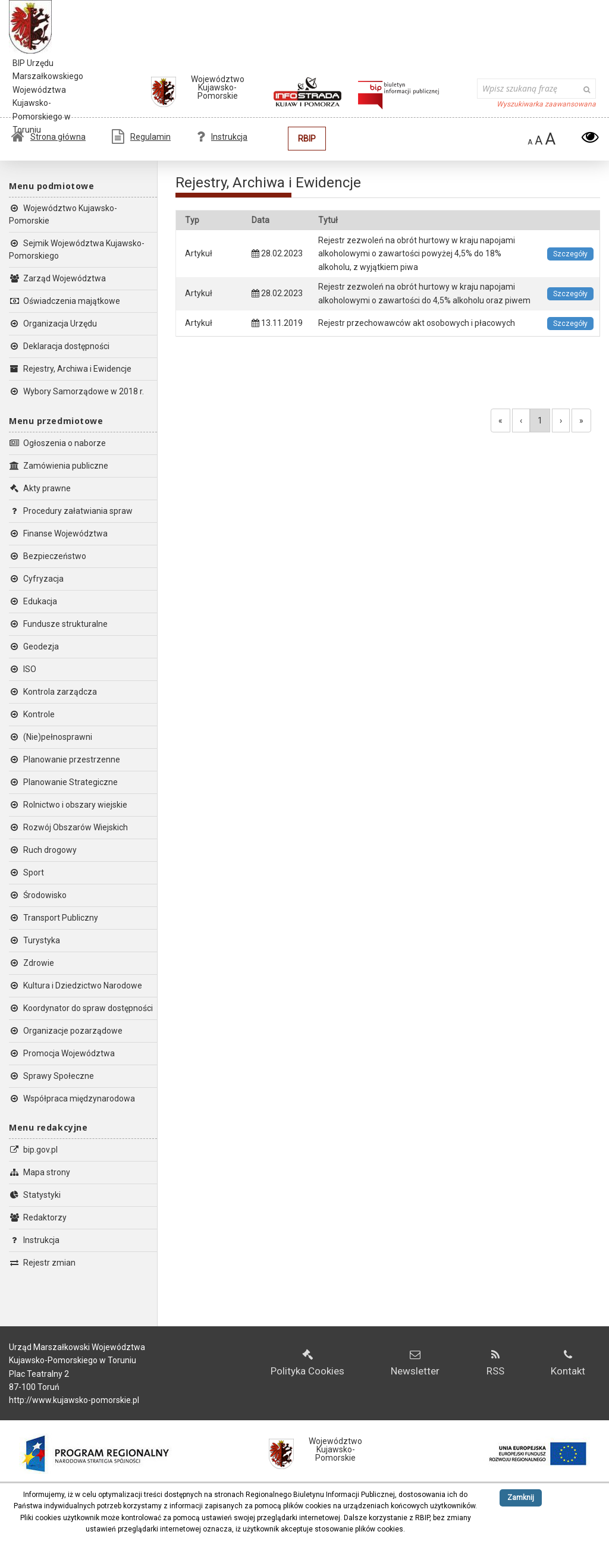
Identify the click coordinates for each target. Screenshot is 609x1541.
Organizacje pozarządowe (66, 1030)
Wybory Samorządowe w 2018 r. (76, 391)
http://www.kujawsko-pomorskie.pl (74, 1400)
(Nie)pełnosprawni (50, 737)
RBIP (307, 138)
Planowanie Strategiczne (63, 782)
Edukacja (33, 601)
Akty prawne (40, 488)
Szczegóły (570, 254)
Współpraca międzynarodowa (72, 1098)
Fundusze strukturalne (58, 624)
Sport (26, 872)
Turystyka (34, 940)
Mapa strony (39, 1172)
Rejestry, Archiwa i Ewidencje (70, 369)
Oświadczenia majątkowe (64, 301)
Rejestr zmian (42, 1262)
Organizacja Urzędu (53, 323)
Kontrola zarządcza (53, 691)
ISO (22, 669)
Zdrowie (31, 963)
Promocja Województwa (62, 1053)
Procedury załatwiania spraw (71, 511)
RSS (495, 1363)
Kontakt (568, 1363)
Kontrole (32, 714)
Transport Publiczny (53, 917)
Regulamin (141, 137)
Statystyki (35, 1195)
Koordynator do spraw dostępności (81, 1008)
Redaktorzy (38, 1217)
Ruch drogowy (43, 850)
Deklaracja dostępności (59, 346)
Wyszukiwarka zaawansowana (546, 104)
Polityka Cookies (307, 1363)
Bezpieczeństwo (47, 556)
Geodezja (34, 646)
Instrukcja (222, 137)
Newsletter (415, 1363)
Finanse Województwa (58, 533)
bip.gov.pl (33, 1149)
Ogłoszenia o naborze (57, 443)
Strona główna (48, 137)
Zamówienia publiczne (58, 465)
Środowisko (38, 895)
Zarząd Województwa (57, 278)
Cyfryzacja (36, 578)
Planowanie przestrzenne (64, 759)
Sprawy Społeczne (51, 1076)
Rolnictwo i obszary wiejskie (68, 804)
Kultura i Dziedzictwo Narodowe (75, 985)
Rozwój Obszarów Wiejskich (68, 827)
